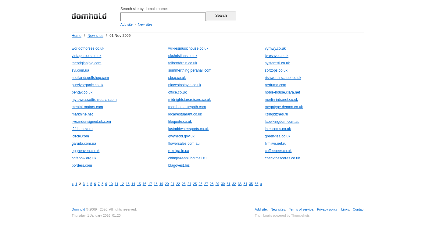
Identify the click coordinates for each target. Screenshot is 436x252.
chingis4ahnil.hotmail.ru (187, 158)
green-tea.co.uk (277, 136)
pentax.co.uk (82, 92)
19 (161, 184)
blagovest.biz (179, 165)
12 (122, 184)
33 (239, 184)
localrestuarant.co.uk (185, 114)
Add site (126, 24)
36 (256, 184)
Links (345, 209)
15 (139, 184)
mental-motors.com (87, 107)
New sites (145, 24)
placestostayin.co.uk (184, 85)
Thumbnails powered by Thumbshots (282, 215)
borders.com (82, 165)
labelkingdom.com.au (282, 121)
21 (172, 184)
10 (111, 184)
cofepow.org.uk (84, 158)
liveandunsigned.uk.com (91, 121)
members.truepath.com (187, 107)
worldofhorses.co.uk (88, 48)
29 (217, 184)
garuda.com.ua (84, 143)
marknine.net (82, 114)
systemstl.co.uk (277, 63)
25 (195, 184)
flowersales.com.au (184, 143)
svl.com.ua (80, 70)
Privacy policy (327, 209)
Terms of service (301, 209)
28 (211, 184)
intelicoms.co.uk (278, 129)
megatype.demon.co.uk (284, 107)
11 (116, 184)
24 (189, 184)
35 (251, 184)
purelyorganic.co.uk (87, 85)
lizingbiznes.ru (276, 114)
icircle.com (80, 136)
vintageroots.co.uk (86, 56)
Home (76, 36)
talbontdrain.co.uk (182, 63)
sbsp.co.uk (177, 78)
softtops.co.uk (276, 70)
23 (183, 184)
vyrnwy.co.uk (275, 48)
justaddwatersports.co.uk (188, 129)
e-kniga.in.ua (178, 151)
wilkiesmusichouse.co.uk (188, 48)
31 (228, 184)
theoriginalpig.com (86, 63)
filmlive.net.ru (276, 143)
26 (200, 184)
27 (206, 184)
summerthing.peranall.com (189, 70)
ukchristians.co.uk (182, 56)
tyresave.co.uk (276, 56)
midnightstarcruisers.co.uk (189, 100)
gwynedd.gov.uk (181, 136)
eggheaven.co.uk (85, 151)
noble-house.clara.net (282, 92)
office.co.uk (177, 92)
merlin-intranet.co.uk (281, 100)
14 (133, 184)
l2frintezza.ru (82, 129)
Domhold (78, 209)
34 (245, 184)
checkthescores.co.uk (282, 158)
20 (167, 184)
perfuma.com (275, 85)
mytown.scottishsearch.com (94, 100)
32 (234, 184)
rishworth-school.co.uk (283, 78)
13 (128, 184)
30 (223, 184)
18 (156, 184)
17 (150, 184)
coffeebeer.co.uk (278, 151)
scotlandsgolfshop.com (90, 78)
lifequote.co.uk (180, 121)
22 (178, 184)
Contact (358, 209)
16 (144, 184)
